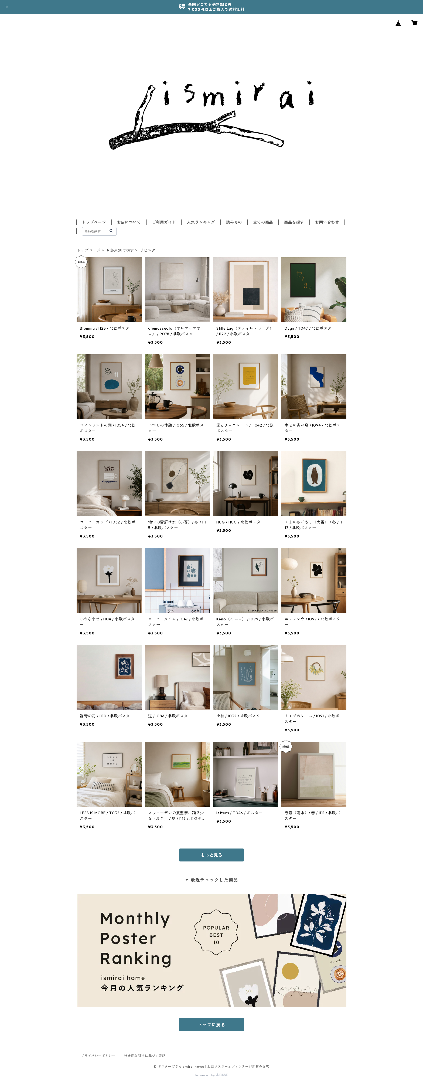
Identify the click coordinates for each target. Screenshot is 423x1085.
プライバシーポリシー (98, 1056)
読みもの (234, 222)
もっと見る (211, 855)
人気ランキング (201, 222)
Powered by (211, 1075)
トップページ (94, 222)
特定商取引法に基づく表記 (145, 1056)
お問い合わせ (327, 222)
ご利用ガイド (164, 222)
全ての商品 (263, 222)
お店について (129, 222)
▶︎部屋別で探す (120, 250)
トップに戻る (211, 1024)
